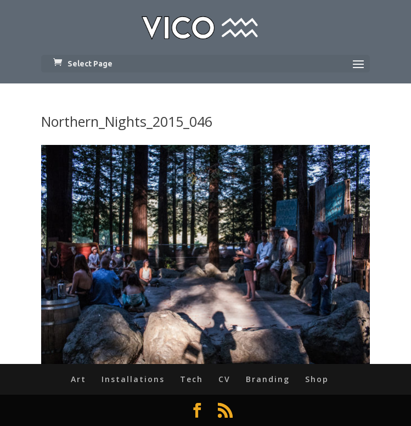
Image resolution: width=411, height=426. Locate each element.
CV (224, 379)
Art (78, 379)
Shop (317, 379)
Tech (191, 379)
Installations (133, 379)
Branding (268, 379)
